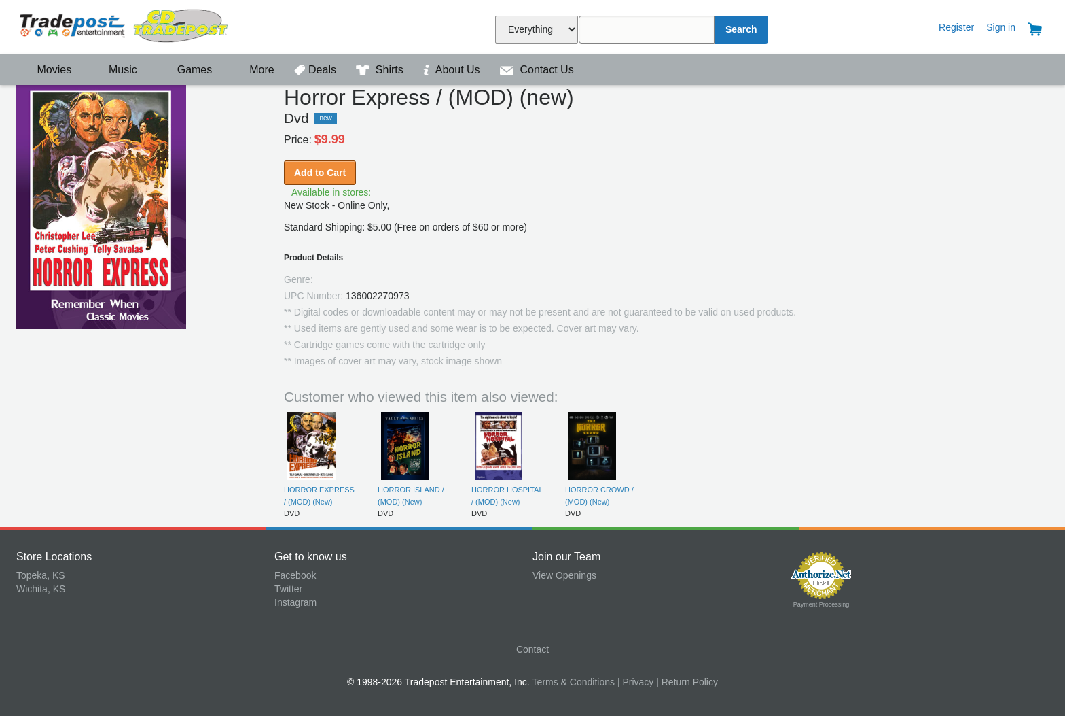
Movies (45, 69)
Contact (532, 649)
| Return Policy (687, 682)
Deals (316, 69)
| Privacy (635, 682)
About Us (453, 69)
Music (116, 69)
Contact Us (537, 69)
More (254, 69)
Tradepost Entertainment (145, 25)
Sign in (1000, 27)
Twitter (288, 588)
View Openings (564, 575)
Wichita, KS (40, 588)
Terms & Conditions (573, 682)
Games (186, 69)
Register (956, 27)
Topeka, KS (40, 575)
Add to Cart (320, 172)
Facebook (295, 575)
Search (741, 29)
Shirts (381, 69)
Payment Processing (821, 604)
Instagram (295, 602)
